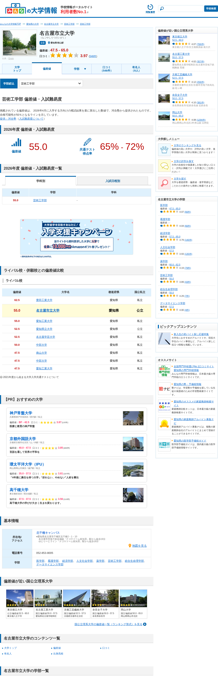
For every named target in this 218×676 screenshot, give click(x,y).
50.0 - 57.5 (177, 98)
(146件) (188, 240)
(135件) (188, 254)
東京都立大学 (179, 36)
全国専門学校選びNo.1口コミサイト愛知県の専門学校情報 (194, 368)
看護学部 (53, 560)
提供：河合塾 (8, 118)
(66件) (188, 212)
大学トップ (17, 69)
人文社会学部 (84, 560)
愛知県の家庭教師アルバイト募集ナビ (194, 421)
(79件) (188, 268)
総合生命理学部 (134, 560)
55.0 (171, 278)
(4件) (187, 310)
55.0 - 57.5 (177, 57)
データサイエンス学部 (49, 564)
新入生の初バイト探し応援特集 (191, 334)
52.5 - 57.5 (177, 78)
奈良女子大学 (179, 94)
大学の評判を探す (184, 161)
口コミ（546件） (106, 69)
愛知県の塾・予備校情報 (187, 384)
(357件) (200, 61)
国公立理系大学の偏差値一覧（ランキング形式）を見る (108, 624)
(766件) (200, 44)
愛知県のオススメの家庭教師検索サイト (194, 403)
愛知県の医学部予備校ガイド (190, 440)
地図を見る (139, 545)
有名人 (8, 653)
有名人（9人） (136, 69)
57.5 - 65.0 (174, 236)
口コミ (106, 648)
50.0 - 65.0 (177, 115)
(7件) (187, 296)
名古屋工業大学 (181, 53)
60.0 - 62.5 (174, 264)
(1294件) (201, 120)
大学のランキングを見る (187, 145)
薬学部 (100, 560)
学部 (76, 68)
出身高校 (58, 653)
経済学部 (67, 560)
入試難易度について (31, 118)
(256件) (200, 82)
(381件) (200, 102)
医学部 (40, 560)
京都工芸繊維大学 (182, 74)
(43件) (188, 282)
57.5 (171, 250)
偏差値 (47, 68)
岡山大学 (177, 112)
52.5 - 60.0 (177, 40)
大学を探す (180, 178)
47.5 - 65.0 (174, 208)
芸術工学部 (115, 560)
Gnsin (11, 58)
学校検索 (211, 8)
